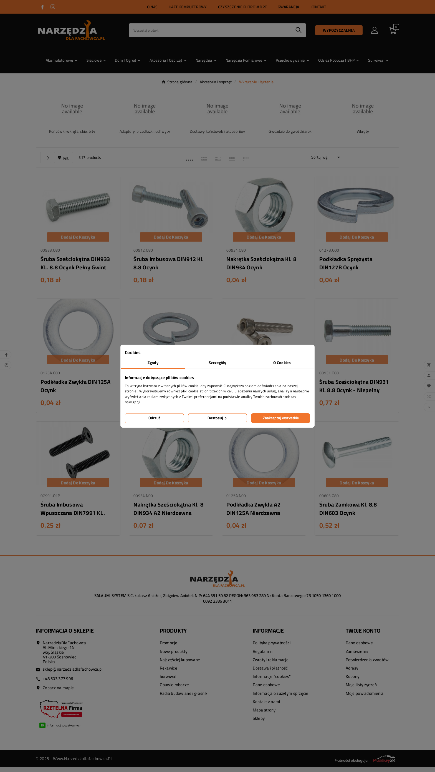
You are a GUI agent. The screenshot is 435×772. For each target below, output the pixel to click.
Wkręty (363, 131)
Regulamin (263, 656)
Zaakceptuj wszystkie (281, 418)
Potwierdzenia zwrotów (367, 665)
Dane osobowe (266, 690)
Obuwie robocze (174, 690)
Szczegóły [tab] (217, 362)
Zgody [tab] (153, 362)
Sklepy (259, 723)
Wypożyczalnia (339, 30)
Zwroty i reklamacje (271, 665)
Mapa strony (264, 715)
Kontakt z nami (266, 707)
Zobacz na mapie (58, 692)
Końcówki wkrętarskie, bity (72, 131)
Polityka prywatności (272, 648)
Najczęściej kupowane (180, 665)
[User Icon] (374, 30)
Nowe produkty (174, 656)
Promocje (168, 648)
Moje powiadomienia (365, 698)
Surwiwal (168, 681)
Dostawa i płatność (270, 673)
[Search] (210, 30)
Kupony (353, 681)
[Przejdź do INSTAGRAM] (52, 6)
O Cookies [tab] (282, 362)
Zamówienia (357, 656)
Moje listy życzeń (361, 690)
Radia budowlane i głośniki (184, 698)
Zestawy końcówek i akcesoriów (217, 131)
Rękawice (168, 673)
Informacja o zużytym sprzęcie (280, 698)
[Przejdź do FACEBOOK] (42, 7)
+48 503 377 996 (58, 684)
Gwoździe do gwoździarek (290, 131)
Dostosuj (218, 418)
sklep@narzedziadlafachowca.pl (73, 674)
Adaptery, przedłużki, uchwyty (145, 131)
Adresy (352, 673)
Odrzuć (154, 418)
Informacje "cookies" (272, 681)
